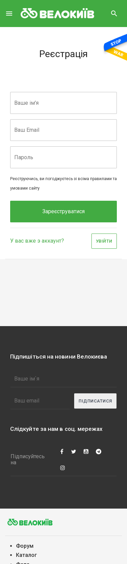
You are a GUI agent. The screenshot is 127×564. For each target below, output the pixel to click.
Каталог (26, 555)
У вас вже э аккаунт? (37, 241)
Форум (25, 546)
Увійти (104, 241)
